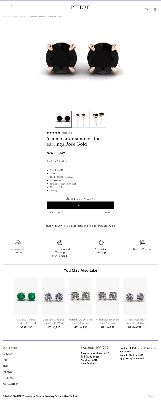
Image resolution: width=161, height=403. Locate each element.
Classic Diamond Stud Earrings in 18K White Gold (53, 322)
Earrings (8, 372)
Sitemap (152, 396)
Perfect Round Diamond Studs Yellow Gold (80, 321)
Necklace (8, 378)
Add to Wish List (58, 213)
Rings (6, 366)
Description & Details (56, 161)
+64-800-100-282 (94, 348)
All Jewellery (10, 384)
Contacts (9, 354)
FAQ (5, 360)
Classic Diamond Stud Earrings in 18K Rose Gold (135, 322)
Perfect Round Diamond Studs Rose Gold (107, 321)
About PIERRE (10, 348)
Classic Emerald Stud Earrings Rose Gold (26, 321)
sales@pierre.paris (148, 348)
